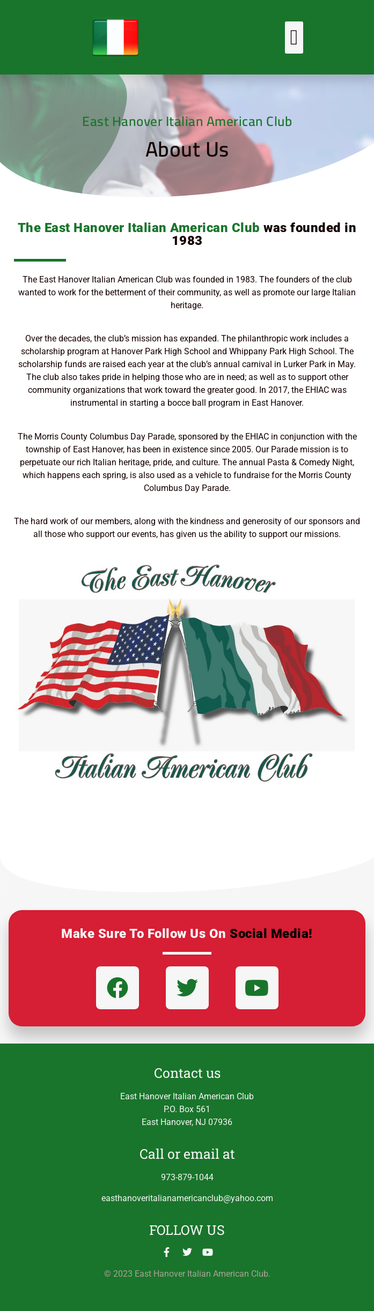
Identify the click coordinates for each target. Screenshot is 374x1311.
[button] (294, 37)
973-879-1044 (187, 1177)
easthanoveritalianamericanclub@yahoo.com (187, 1198)
